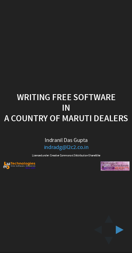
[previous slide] (96, 230)
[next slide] (122, 230)
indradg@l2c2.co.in (66, 147)
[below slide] (109, 243)
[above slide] (109, 217)
